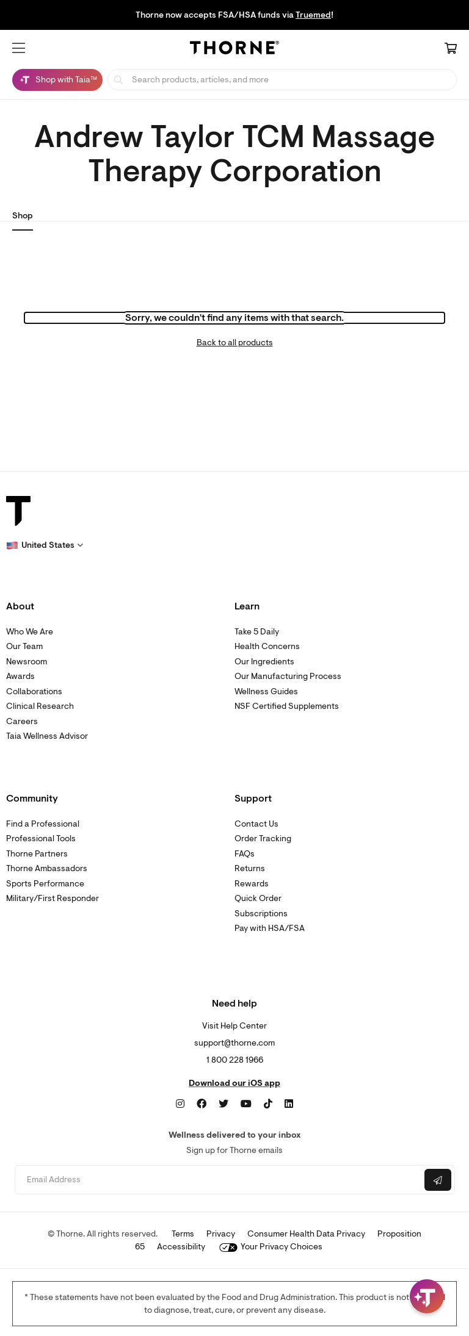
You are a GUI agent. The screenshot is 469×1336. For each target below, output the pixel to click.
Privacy (220, 1234)
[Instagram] (180, 1104)
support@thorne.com (234, 1043)
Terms (183, 1234)
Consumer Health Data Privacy (306, 1234)
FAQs (244, 854)
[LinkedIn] (289, 1104)
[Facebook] (201, 1104)
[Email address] (218, 1180)
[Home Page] (234, 49)
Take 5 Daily (256, 632)
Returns (249, 868)
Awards (20, 676)
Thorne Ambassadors (46, 868)
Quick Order (258, 898)
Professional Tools (41, 838)
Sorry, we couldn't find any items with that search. (234, 317)
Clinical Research (40, 706)
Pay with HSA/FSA (269, 928)
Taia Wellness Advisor (47, 736)
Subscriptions (261, 913)
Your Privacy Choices (270, 1246)
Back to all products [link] (235, 342)
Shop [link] (22, 215)
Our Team (24, 646)
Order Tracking (262, 838)
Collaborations (34, 691)
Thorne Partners (37, 854)
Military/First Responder (52, 898)
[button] (18, 48)
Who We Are (29, 632)
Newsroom (26, 661)
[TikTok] (268, 1104)
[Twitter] (223, 1104)
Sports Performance (45, 883)
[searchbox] (282, 79)
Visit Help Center (234, 1026)
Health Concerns (267, 646)
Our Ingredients (264, 661)
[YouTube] (246, 1104)
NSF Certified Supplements (286, 706)
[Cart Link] (451, 49)
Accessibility (181, 1246)
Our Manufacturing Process (287, 676)
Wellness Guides (266, 691)
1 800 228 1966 (234, 1060)
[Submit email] (437, 1180)
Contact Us (256, 824)
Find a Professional (42, 824)
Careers (22, 721)
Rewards (251, 883)
